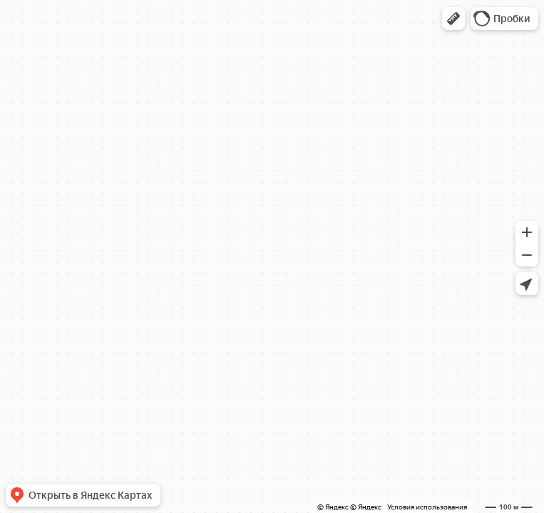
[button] (453, 18)
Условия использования (427, 507)
